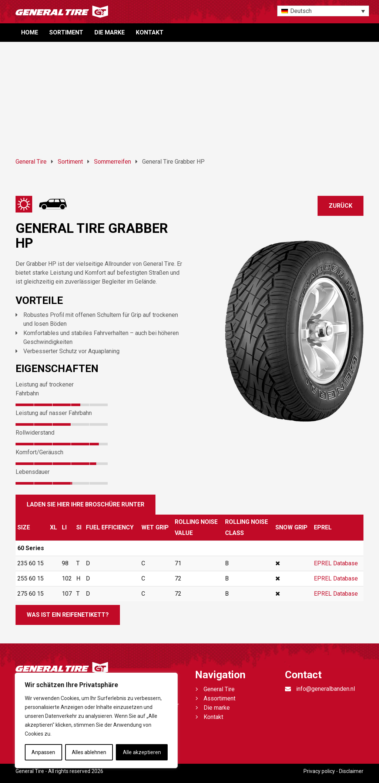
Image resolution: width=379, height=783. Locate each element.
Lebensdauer (33, 471)
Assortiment (219, 698)
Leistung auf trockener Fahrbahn (45, 389)
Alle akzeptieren (142, 752)
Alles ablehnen (89, 752)
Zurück (340, 205)
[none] (323, 11)
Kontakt (150, 32)
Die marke (109, 32)
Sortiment (66, 32)
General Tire (219, 689)
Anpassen (43, 752)
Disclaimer (351, 771)
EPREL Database (336, 563)
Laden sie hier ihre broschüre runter (85, 504)
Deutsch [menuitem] (301, 10)
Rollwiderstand (35, 432)
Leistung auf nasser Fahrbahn (54, 412)
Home (29, 32)
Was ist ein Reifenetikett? (68, 614)
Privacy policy (319, 771)
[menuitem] (323, 11)
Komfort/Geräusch (39, 452)
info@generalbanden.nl (325, 688)
